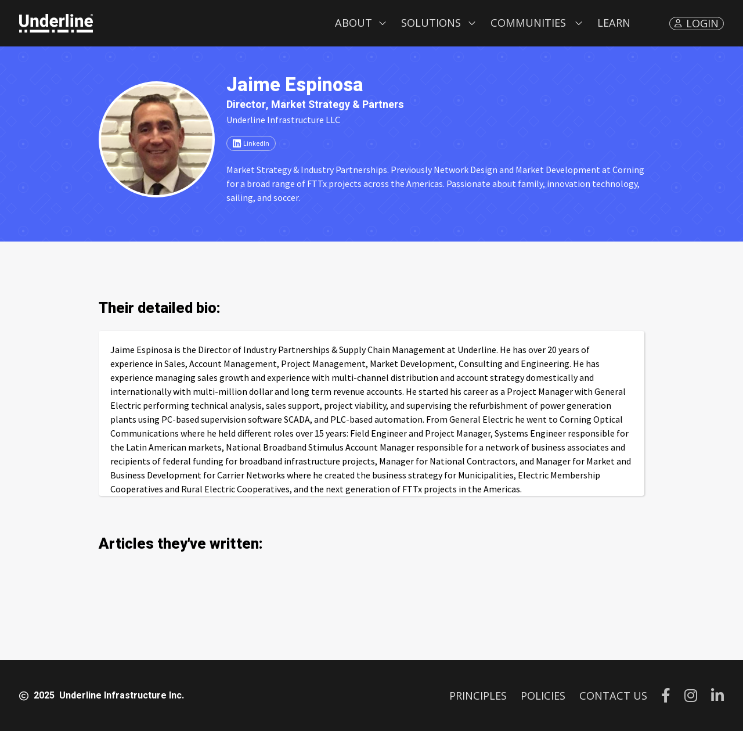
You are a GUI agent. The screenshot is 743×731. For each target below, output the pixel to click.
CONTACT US (613, 696)
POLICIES (543, 696)
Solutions (431, 23)
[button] (361, 23)
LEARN (613, 23)
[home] (56, 23)
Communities (528, 23)
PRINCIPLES (478, 696)
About (353, 23)
